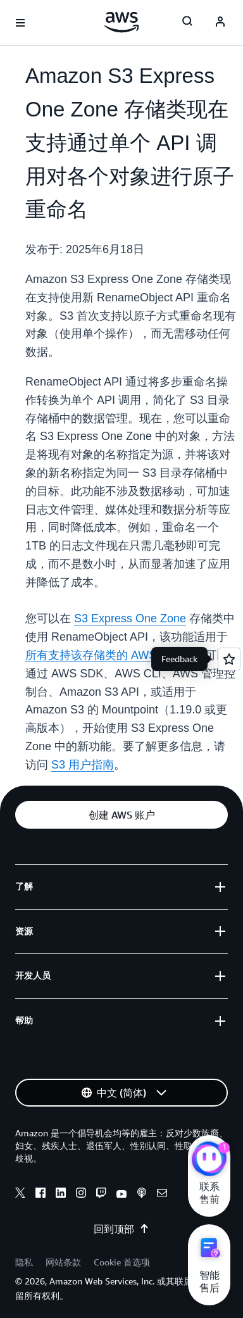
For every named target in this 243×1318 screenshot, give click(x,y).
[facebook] (40, 1195)
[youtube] (121, 1195)
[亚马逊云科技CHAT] (209, 1160)
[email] (162, 1195)
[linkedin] (61, 1195)
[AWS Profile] (220, 22)
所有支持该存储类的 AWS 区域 (103, 655)
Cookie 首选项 (122, 1262)
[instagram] (81, 1195)
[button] (121, 815)
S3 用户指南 (82, 764)
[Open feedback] (229, 659)
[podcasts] (142, 1195)
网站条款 (63, 1262)
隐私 (24, 1262)
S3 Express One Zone (130, 618)
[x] (20, 1195)
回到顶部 (121, 1228)
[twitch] (101, 1195)
